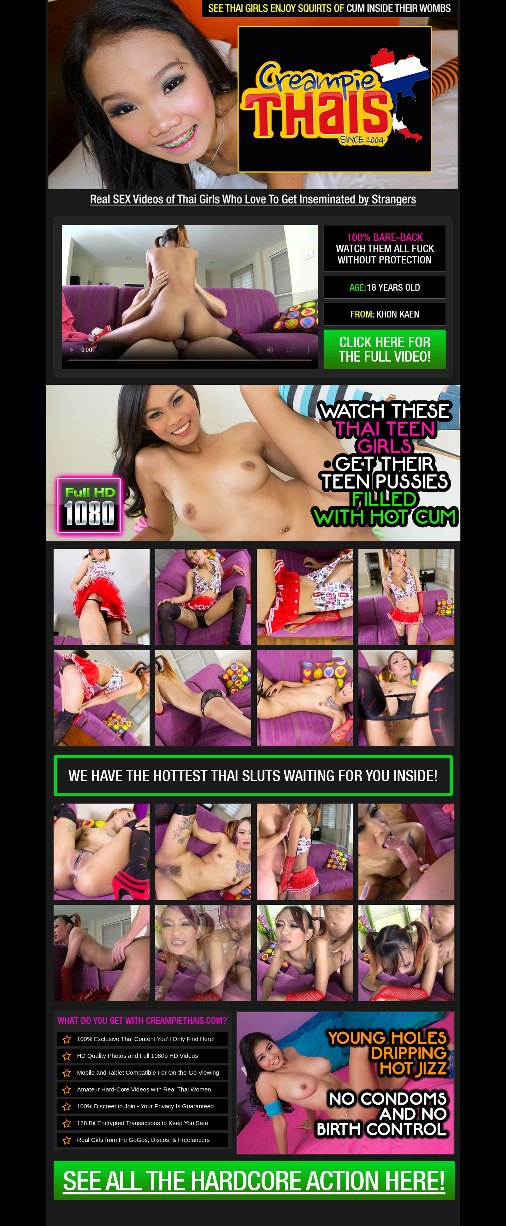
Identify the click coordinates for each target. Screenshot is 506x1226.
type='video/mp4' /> (190, 297)
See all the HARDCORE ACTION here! (254, 1180)
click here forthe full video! (385, 349)
